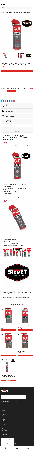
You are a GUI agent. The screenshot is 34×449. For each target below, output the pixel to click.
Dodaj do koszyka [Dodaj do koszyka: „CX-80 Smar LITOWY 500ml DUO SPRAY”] (8, 355)
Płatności (3, 411)
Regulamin (3, 424)
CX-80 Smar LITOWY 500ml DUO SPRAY (8, 350)
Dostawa (3, 410)
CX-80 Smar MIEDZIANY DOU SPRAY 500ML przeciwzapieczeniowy (24, 351)
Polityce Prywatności (14, 401)
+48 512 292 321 (13, 0)
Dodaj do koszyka (11, 91)
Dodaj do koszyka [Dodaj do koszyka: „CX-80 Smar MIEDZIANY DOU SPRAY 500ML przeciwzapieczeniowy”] (25, 355)
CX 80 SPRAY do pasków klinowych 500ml (24, 326)
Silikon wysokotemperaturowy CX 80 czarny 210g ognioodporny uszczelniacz (8, 376)
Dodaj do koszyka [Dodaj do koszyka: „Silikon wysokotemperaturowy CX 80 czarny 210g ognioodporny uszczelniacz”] (8, 380)
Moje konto (3, 419)
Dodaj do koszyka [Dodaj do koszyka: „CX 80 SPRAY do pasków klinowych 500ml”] (25, 330)
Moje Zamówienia (4, 420)
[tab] (17, 128)
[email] (13, 398)
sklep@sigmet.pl (20, 0)
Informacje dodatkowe (17, 129)
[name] (13, 396)
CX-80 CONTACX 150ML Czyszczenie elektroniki (7, 326)
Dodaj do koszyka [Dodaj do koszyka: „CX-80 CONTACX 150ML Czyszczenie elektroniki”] (8, 330)
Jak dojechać (4, 415)
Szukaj (5, 448)
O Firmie (3, 409)
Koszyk (3, 423)
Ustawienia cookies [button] (7, 444)
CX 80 (5, 99)
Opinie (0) (17, 131)
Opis (17, 127)
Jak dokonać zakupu (5, 412)
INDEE (17, 443)
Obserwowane (4, 421)
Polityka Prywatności (5, 414)
